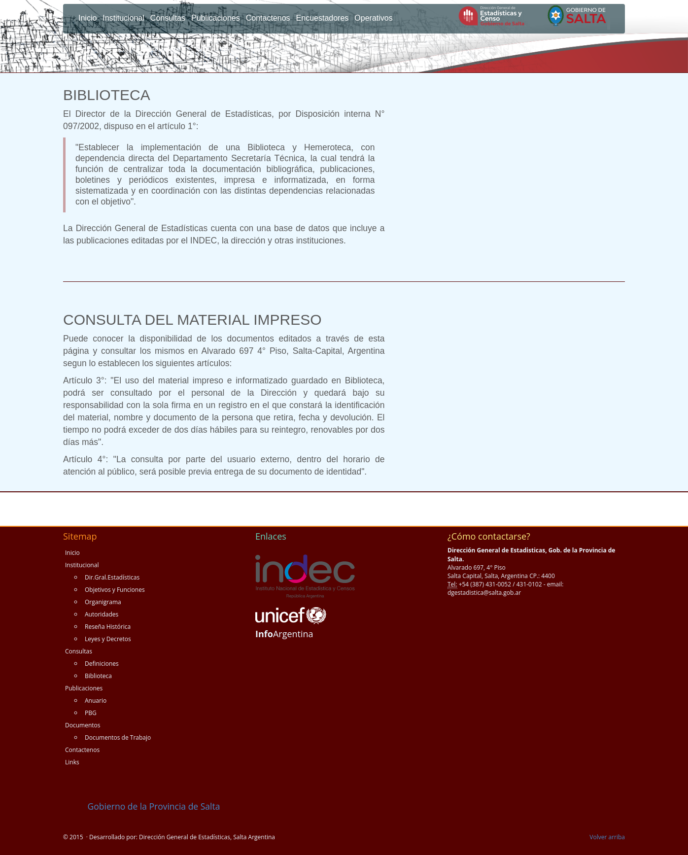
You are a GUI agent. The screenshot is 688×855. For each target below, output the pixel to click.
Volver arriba (607, 837)
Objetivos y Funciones (115, 589)
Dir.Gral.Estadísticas (112, 577)
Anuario (95, 700)
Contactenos (268, 18)
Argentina (284, 634)
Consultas (167, 18)
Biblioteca (98, 676)
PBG (91, 713)
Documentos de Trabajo (118, 737)
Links (72, 762)
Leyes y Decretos (108, 639)
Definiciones (102, 663)
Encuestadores (322, 18)
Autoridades (101, 614)
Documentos (82, 725)
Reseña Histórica (108, 626)
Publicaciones (215, 18)
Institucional (123, 18)
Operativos (373, 18)
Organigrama (103, 602)
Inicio (87, 18)
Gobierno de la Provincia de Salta (141, 806)
